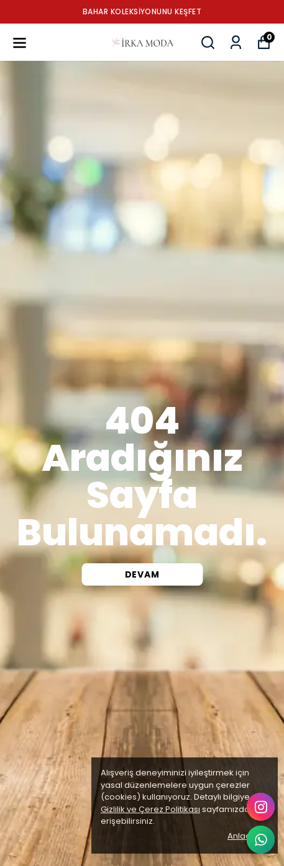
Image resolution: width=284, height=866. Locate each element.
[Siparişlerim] (236, 42)
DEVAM (142, 574)
